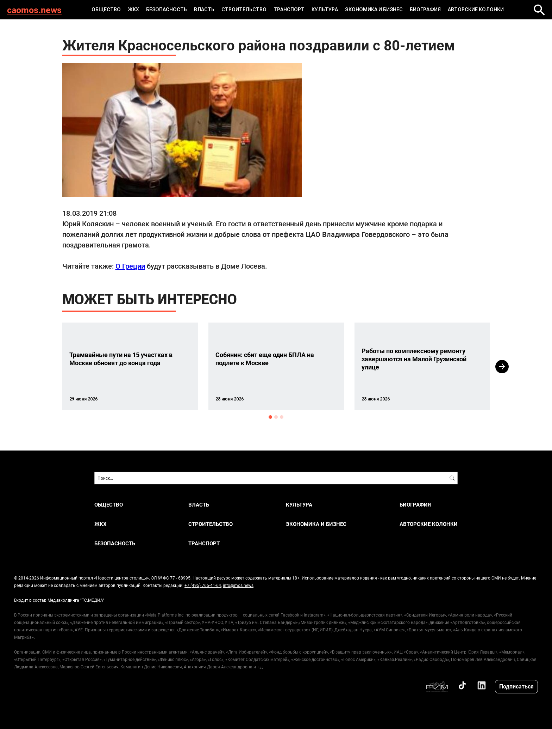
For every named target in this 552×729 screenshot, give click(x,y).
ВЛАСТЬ (204, 9)
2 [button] (276, 417)
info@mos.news (238, 585)
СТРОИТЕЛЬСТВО (243, 9)
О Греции (130, 265)
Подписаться (516, 686)
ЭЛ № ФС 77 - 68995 (170, 578)
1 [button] (270, 417)
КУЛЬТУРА (325, 9)
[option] (130, 366)
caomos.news (34, 9)
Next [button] (502, 366)
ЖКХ (133, 9)
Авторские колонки (476, 9)
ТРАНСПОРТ (289, 9)
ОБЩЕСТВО (106, 9)
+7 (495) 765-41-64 (202, 585)
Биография (425, 9)
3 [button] (281, 417)
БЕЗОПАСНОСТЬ (166, 9)
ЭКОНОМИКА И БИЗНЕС (374, 9)
